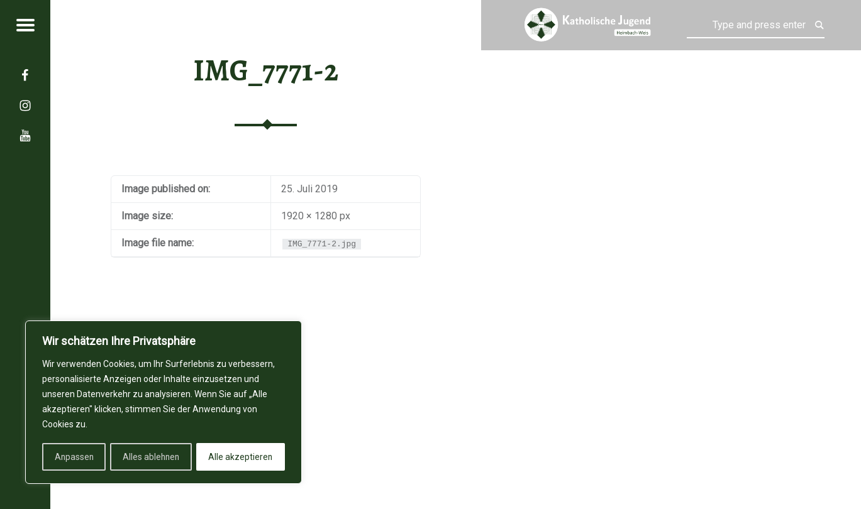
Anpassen (73, 457)
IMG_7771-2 (265, 70)
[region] (163, 403)
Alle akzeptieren (241, 457)
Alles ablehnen (151, 457)
